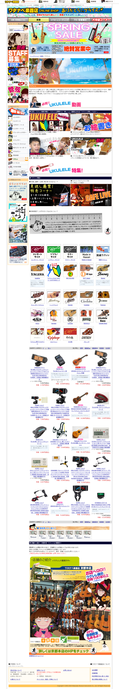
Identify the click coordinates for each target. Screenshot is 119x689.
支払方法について (16, 670)
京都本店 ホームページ (36, 656)
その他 (70, 342)
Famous (103, 305)
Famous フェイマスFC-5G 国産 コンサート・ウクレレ (80, 443)
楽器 (41, 56)
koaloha (37, 278)
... (45, 348)
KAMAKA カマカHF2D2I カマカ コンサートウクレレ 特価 (80, 371)
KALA (37, 323)
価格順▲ (87, 348)
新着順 (102, 348)
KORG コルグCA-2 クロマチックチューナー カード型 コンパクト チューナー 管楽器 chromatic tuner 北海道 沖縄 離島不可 (39, 472)
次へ (49, 348)
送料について (41, 670)
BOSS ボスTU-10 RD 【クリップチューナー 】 (101, 407)
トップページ (34, 56)
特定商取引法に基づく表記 (100, 676)
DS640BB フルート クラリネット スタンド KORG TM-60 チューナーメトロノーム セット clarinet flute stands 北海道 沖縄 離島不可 (60, 474)
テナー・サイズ (70, 260)
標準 (81, 348)
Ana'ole (70, 305)
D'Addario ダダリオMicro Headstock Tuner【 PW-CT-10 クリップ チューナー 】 (100, 504)
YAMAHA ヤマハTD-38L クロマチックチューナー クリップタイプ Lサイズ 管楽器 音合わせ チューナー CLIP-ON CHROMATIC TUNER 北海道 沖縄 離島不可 (100, 373)
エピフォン (53, 342)
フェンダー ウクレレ (37, 305)
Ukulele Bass (103, 323)
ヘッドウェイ (54, 305)
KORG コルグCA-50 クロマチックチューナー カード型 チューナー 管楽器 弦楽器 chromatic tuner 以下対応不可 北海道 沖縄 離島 (101, 443)
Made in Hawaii (86, 260)
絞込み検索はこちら (19, 30)
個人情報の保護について (99, 679)
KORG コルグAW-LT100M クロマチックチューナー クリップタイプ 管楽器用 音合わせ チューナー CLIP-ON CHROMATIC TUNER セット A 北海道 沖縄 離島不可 (39, 411)
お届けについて (15, 679)
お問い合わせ (67, 670)
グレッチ (86, 342)
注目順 (108, 348)
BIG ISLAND (70, 278)
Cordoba (86, 305)
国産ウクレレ (103, 260)
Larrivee (70, 323)
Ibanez (103, 278)
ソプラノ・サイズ (53, 260)
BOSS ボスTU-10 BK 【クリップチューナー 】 (39, 441)
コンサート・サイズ (37, 260)
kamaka (53, 323)
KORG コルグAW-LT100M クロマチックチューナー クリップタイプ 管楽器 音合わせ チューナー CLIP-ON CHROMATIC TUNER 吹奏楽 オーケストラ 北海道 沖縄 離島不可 (59, 411)
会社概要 (95, 670)
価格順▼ (95, 348)
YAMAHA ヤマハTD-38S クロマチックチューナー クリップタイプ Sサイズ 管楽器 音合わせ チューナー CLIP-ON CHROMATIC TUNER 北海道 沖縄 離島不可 (39, 373)
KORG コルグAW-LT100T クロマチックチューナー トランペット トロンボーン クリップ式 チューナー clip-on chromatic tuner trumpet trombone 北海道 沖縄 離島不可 (80, 474)
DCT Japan (86, 278)
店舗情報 (95, 673)
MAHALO (87, 323)
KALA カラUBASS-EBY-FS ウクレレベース (59, 506)
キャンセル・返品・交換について (47, 679)
